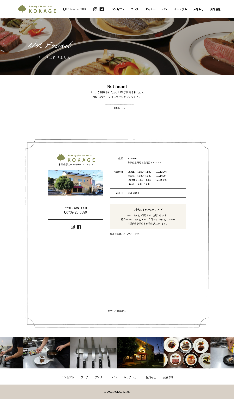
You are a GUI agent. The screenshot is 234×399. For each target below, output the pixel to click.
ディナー (150, 9)
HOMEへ (119, 108)
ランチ (135, 9)
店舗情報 (215, 9)
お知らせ (198, 9)
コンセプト (117, 9)
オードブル (180, 9)
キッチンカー (131, 377)
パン (164, 9)
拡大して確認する (117, 310)
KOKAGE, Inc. (121, 391)
